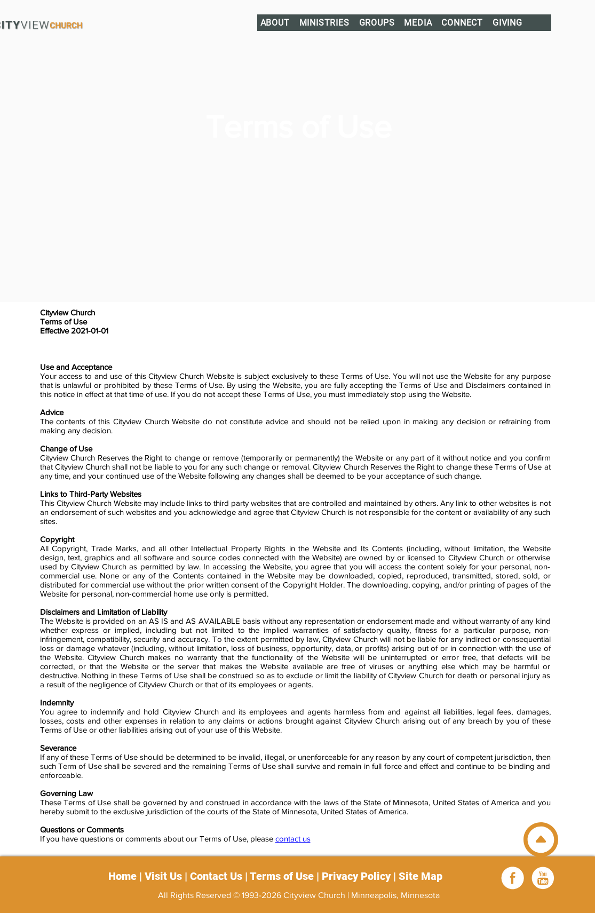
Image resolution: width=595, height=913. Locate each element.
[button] (275, 22)
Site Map (420, 876)
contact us (293, 838)
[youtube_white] (542, 878)
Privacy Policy (356, 876)
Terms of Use (282, 876)
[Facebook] (513, 878)
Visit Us (163, 876)
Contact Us (216, 876)
